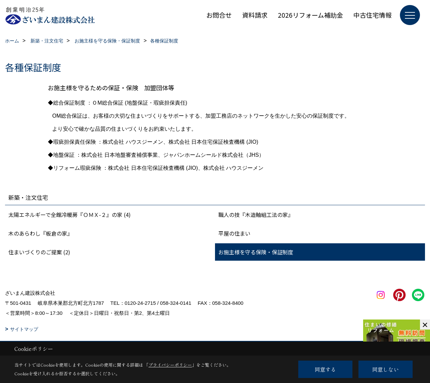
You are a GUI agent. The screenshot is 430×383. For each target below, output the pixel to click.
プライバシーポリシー (170, 365)
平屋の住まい (234, 233)
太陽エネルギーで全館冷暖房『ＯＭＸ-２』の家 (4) (69, 215)
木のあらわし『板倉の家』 (40, 233)
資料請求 (254, 14)
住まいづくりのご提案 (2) (39, 252)
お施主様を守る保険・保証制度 (255, 252)
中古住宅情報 (372, 14)
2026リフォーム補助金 (310, 14)
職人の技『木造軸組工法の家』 (255, 215)
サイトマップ (24, 329)
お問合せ (219, 14)
